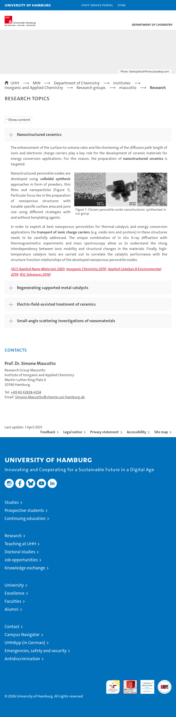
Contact (12, 626)
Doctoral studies (20, 552)
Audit (127, 682)
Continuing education (25, 518)
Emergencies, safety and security (35, 651)
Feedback (47, 432)
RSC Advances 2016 (35, 274)
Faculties (13, 601)
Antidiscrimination (22, 659)
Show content (19, 119)
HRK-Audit (144, 685)
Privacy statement (104, 432)
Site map (161, 432)
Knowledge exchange (25, 568)
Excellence (15, 593)
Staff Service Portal (97, 5)
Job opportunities (21, 560)
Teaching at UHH (20, 544)
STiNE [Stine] (122, 5)
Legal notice (72, 432)
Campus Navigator (22, 634)
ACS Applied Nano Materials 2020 (38, 269)
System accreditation (164, 685)
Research (13, 536)
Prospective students (24, 510)
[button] (158, 5)
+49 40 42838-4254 (26, 392)
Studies (12, 502)
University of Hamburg (28, 5)
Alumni (12, 609)
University (14, 585)
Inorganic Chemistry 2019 (86, 269)
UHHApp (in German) (25, 642)
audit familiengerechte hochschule (113, 687)
